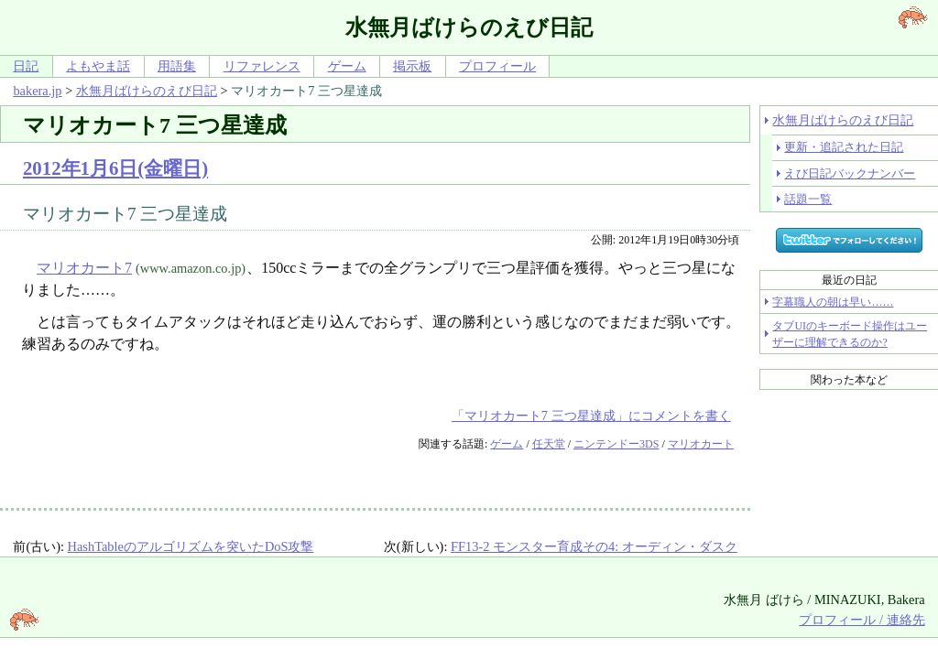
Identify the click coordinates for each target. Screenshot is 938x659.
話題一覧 (808, 199)
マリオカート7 (84, 267)
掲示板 (412, 66)
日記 (25, 66)
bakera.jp (37, 90)
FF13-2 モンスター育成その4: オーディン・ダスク (594, 546)
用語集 (177, 66)
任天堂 (548, 444)
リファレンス (262, 66)
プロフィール (497, 66)
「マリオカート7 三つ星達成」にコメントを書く (591, 415)
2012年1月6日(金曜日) (115, 167)
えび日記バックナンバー (849, 173)
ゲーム (347, 66)
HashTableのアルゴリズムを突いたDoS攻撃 (191, 546)
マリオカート (701, 444)
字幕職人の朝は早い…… (832, 302)
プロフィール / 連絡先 (861, 619)
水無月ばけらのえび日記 (146, 90)
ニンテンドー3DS (616, 444)
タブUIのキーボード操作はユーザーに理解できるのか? (849, 334)
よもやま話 (98, 66)
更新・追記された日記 (843, 147)
